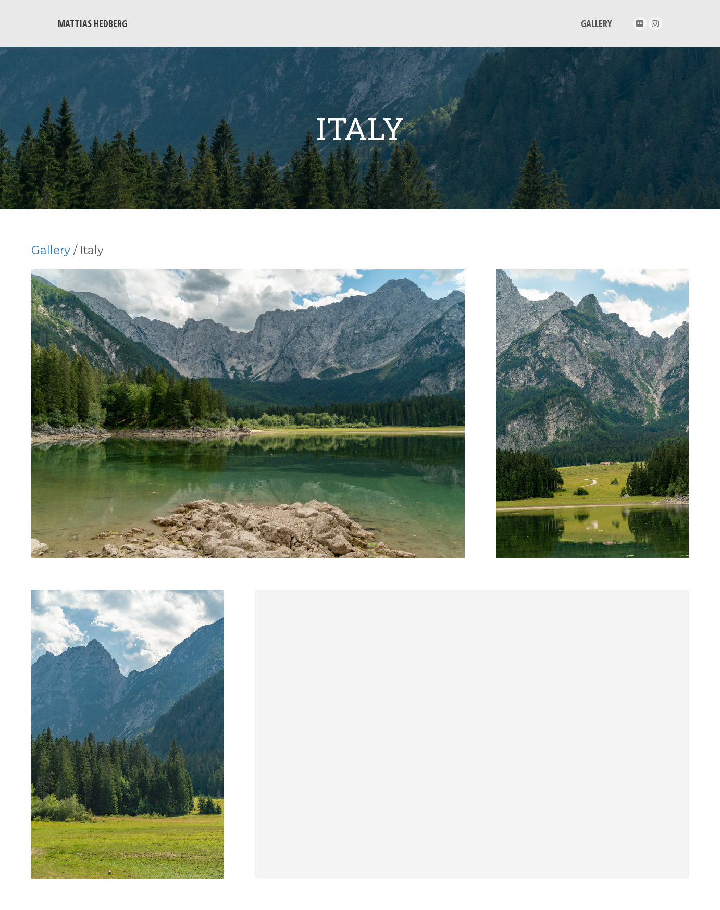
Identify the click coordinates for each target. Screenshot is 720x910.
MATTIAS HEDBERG (92, 23)
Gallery (50, 250)
